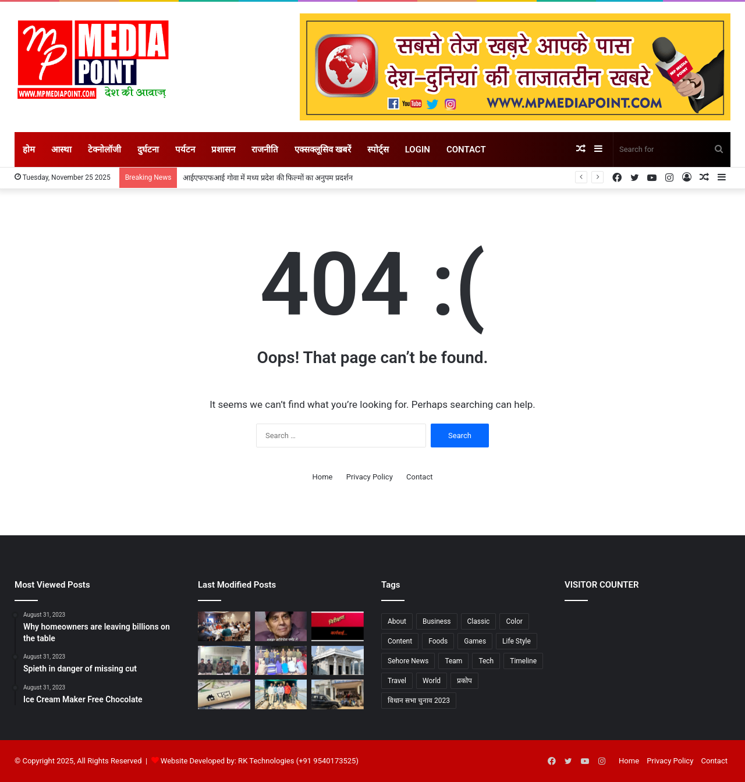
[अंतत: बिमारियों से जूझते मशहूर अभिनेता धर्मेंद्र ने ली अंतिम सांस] (281, 626)
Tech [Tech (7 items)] (486, 661)
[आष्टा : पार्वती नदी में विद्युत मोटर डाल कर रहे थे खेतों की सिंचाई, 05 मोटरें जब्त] (281, 694)
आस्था (61, 149)
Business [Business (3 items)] (437, 621)
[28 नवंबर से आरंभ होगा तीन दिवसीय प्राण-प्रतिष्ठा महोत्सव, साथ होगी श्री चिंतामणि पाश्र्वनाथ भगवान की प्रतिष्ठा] (337, 661)
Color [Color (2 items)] (514, 621)
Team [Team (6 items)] (453, 661)
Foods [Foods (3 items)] (438, 641)
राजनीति (264, 149)
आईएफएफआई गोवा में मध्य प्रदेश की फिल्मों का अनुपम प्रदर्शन (268, 177)
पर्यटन (185, 149)
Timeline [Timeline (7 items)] (523, 661)
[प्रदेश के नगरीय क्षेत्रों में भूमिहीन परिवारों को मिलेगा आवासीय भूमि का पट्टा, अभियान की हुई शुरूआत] (224, 694)
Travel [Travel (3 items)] (397, 681)
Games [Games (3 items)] (475, 641)
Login (417, 149)
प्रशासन (223, 149)
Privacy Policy (369, 476)
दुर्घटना (148, 149)
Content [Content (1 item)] (400, 641)
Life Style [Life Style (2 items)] (516, 641)
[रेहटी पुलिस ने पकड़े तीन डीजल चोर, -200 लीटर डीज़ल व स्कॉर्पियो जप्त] (337, 694)
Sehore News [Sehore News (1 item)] (408, 661)
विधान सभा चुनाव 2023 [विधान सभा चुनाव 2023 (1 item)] (419, 700)
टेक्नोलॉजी (104, 149)
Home (323, 476)
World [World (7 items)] (432, 681)
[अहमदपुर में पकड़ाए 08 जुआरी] (281, 661)
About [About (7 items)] (397, 621)
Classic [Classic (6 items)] (478, 621)
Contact (466, 149)
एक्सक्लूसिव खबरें (323, 149)
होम (29, 149)
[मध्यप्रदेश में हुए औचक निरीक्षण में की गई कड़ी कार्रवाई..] (337, 626)
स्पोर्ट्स (378, 149)
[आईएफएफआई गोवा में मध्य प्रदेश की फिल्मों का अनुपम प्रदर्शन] (224, 626)
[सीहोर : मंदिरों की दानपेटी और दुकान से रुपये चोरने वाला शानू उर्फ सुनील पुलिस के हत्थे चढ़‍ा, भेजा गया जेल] (224, 661)
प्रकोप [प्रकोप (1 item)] (464, 681)
